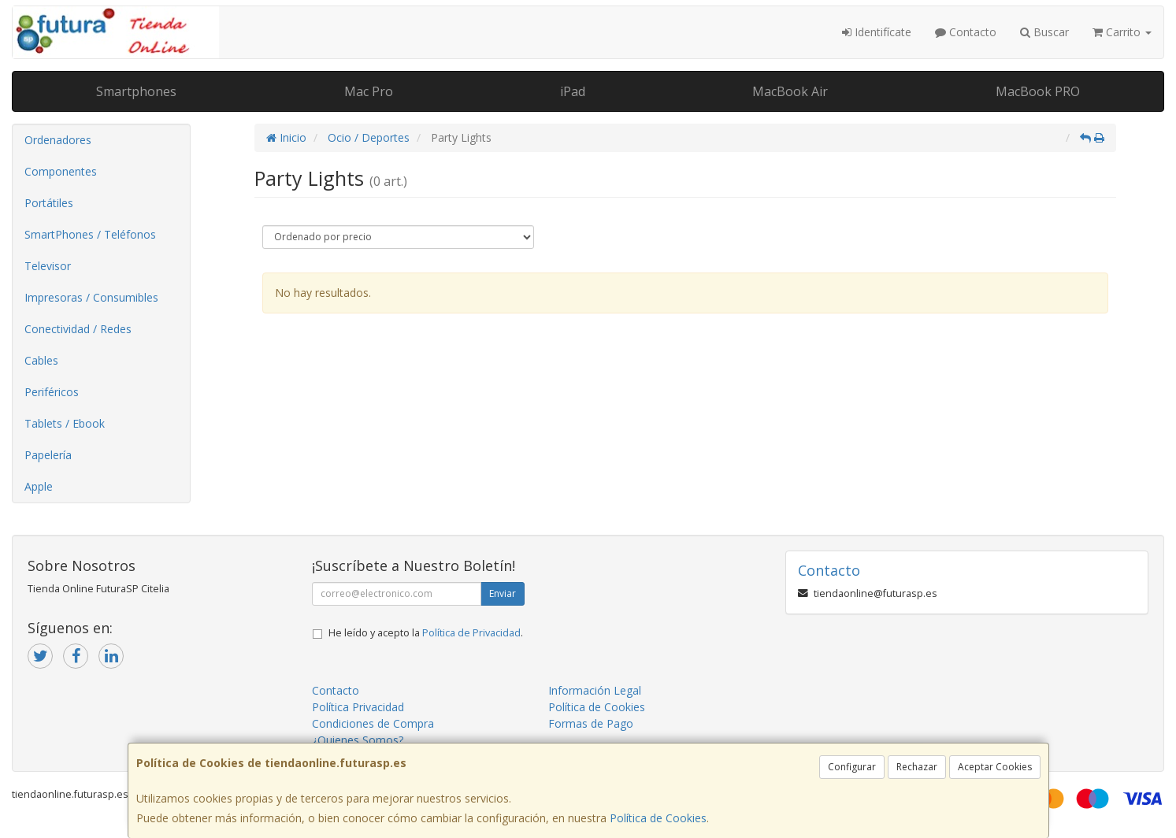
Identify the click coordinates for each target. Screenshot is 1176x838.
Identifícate (876, 31)
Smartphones (136, 91)
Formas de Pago (590, 723)
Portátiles (48, 202)
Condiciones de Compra (373, 723)
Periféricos (51, 391)
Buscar (1044, 31)
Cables (41, 360)
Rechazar (916, 766)
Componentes (60, 171)
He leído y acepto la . (425, 633)
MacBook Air (790, 91)
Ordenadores (57, 139)
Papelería (48, 454)
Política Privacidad (358, 706)
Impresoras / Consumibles (91, 297)
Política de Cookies (658, 817)
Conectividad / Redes (78, 328)
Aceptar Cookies (995, 766)
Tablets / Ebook (64, 423)
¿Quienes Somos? (357, 739)
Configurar (852, 766)
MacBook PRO (1038, 91)
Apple (38, 486)
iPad (572, 91)
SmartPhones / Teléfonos (90, 234)
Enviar (502, 593)
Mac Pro (368, 91)
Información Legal (594, 690)
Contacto (965, 31)
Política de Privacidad (471, 633)
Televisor (47, 265)
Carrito (1122, 31)
